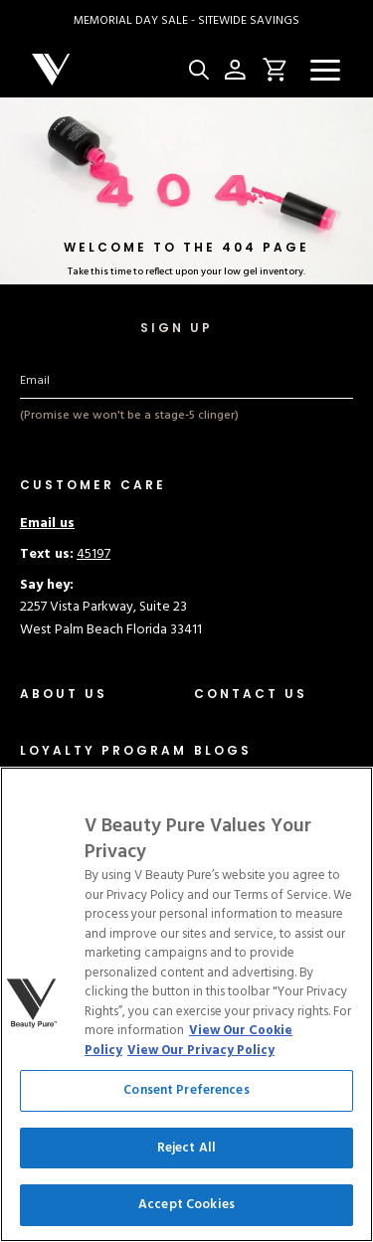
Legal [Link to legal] (36, 1111)
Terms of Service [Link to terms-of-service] (69, 1043)
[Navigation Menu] (325, 69)
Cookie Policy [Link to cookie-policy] (61, 1066)
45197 (93, 554)
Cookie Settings (187, 943)
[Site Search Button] (199, 70)
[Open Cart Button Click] (271, 70)
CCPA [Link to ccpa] (36, 1089)
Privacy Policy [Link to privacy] (61, 1020)
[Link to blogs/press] (221, 806)
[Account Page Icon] (235, 70)
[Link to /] (103, 750)
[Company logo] (106, 70)
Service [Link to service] (42, 1134)
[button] (325, 69)
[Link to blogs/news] (223, 750)
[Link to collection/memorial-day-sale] (186, 21)
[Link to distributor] (82, 806)
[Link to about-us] (63, 693)
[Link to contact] (250, 693)
